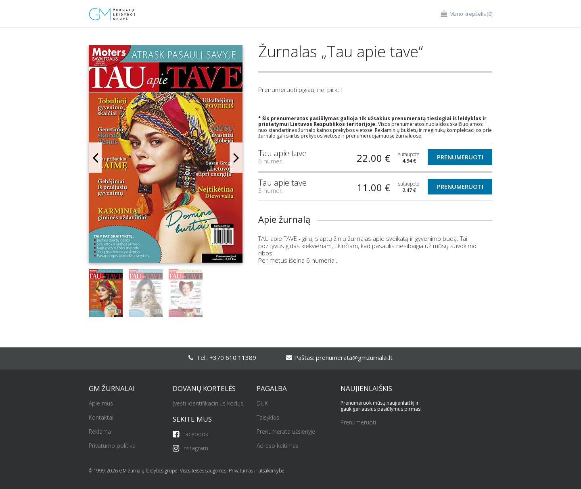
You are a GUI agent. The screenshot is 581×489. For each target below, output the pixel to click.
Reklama (100, 431)
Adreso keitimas (278, 446)
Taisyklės (268, 417)
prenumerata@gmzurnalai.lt (354, 357)
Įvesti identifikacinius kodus (208, 403)
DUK (262, 403)
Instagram (190, 448)
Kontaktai (101, 417)
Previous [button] (95, 157)
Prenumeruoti (460, 157)
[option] (166, 157)
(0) (466, 14)
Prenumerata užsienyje (286, 431)
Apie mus (101, 403)
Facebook (190, 434)
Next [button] (236, 157)
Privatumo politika (112, 446)
